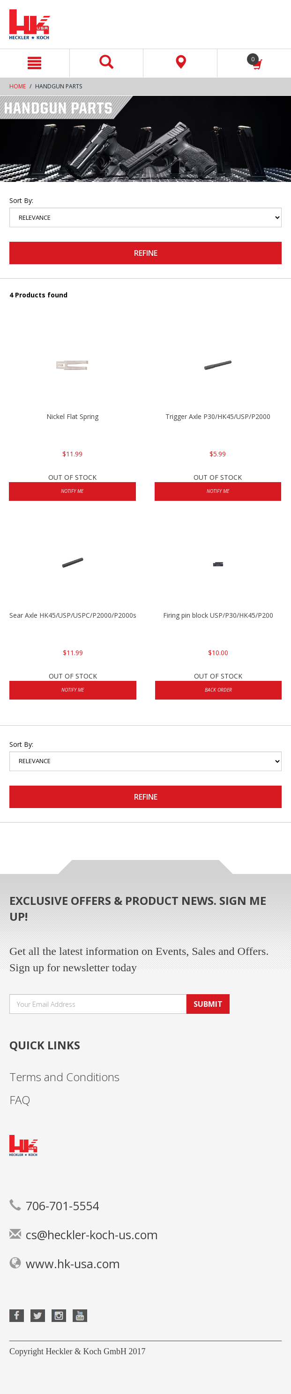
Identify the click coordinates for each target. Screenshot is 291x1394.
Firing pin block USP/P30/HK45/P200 (218, 615)
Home (17, 86)
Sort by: (21, 200)
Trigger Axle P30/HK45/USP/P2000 (217, 416)
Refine (145, 253)
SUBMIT (208, 1004)
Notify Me (72, 491)
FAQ (19, 1099)
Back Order (218, 689)
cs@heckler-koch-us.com (83, 1234)
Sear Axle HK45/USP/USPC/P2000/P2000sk (72, 615)
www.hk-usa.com (64, 1263)
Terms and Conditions (64, 1076)
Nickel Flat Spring (72, 416)
